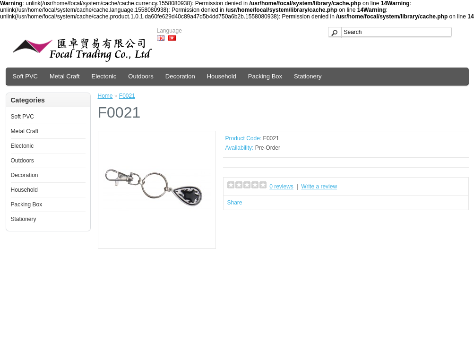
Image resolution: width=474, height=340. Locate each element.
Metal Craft (65, 76)
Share (234, 202)
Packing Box (265, 76)
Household (221, 76)
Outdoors (140, 76)
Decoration (180, 76)
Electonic (104, 76)
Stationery (308, 76)
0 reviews (281, 186)
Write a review (319, 186)
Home (105, 96)
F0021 (127, 96)
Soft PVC (25, 76)
